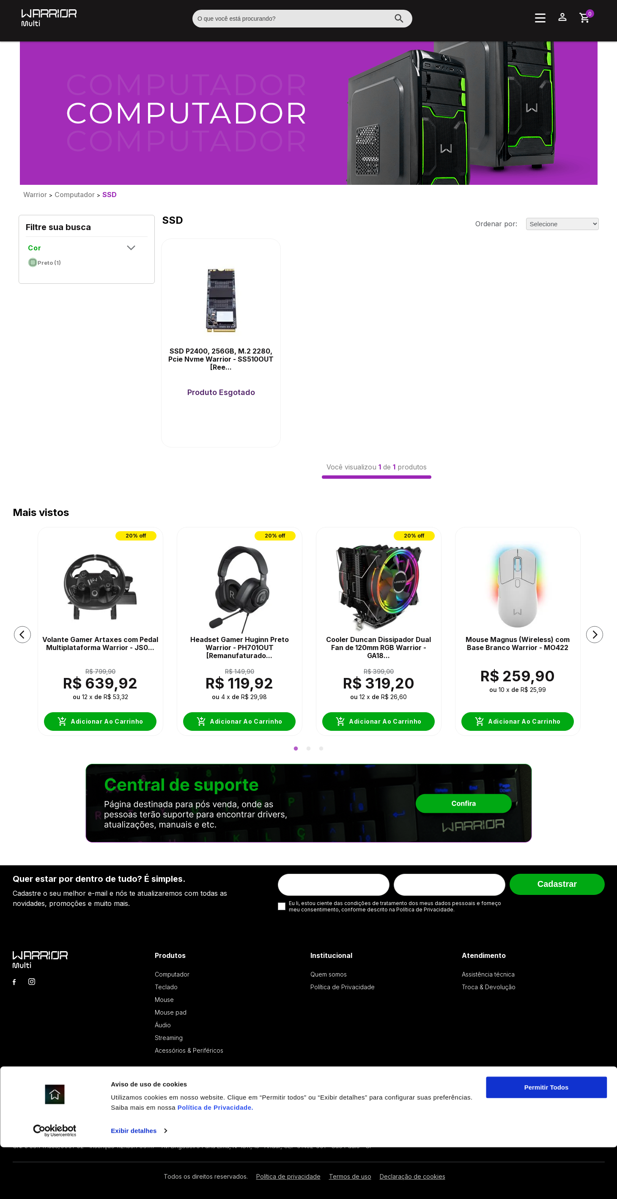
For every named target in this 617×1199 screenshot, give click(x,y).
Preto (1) (44, 260)
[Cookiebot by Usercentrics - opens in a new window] (55, 1182)
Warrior (35, 194)
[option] (100, 635)
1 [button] (296, 749)
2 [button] (308, 749)
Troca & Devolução (489, 986)
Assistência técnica (488, 974)
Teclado (166, 986)
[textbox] (302, 18)
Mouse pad (170, 1012)
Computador (75, 194)
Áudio (163, 1025)
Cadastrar (557, 884)
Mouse (164, 999)
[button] (22, 634)
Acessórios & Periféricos (189, 1050)
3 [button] (321, 749)
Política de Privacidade (215, 1159)
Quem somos (328, 974)
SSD (109, 194)
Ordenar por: (496, 223)
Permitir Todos (546, 1139)
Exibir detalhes (133, 1182)
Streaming (169, 1037)
